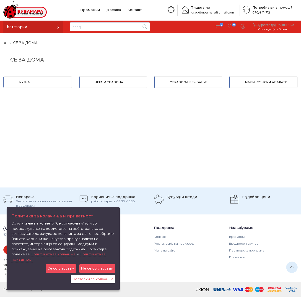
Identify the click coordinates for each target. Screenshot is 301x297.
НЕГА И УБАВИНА (108, 82)
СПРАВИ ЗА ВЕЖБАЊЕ (188, 82)
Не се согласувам (97, 268)
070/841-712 (260, 12)
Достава (111, 10)
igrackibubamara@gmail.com (213, 12)
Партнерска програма (246, 250)
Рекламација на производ (174, 243)
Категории (17, 27)
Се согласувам (60, 268)
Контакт (130, 10)
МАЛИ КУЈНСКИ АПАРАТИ (266, 82)
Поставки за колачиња (93, 279)
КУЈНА (24, 82)
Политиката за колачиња (53, 254)
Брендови (237, 236)
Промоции (89, 10)
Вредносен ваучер (244, 243)
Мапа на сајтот (165, 250)
